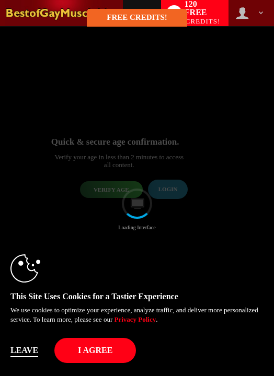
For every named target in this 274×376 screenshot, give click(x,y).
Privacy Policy (135, 319)
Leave (24, 350)
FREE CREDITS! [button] (137, 17)
